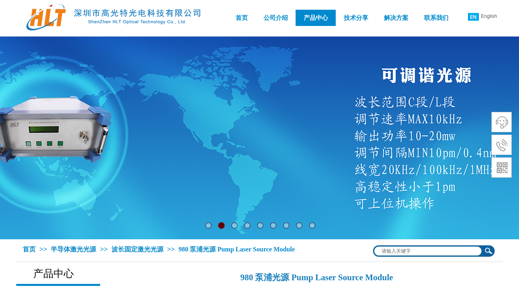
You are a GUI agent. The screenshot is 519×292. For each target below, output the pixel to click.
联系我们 (436, 18)
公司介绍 (276, 18)
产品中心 (316, 18)
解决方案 (396, 18)
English (482, 17)
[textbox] (429, 251)
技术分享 (356, 18)
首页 (242, 18)
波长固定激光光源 (137, 249)
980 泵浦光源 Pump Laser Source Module (236, 249)
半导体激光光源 (73, 249)
